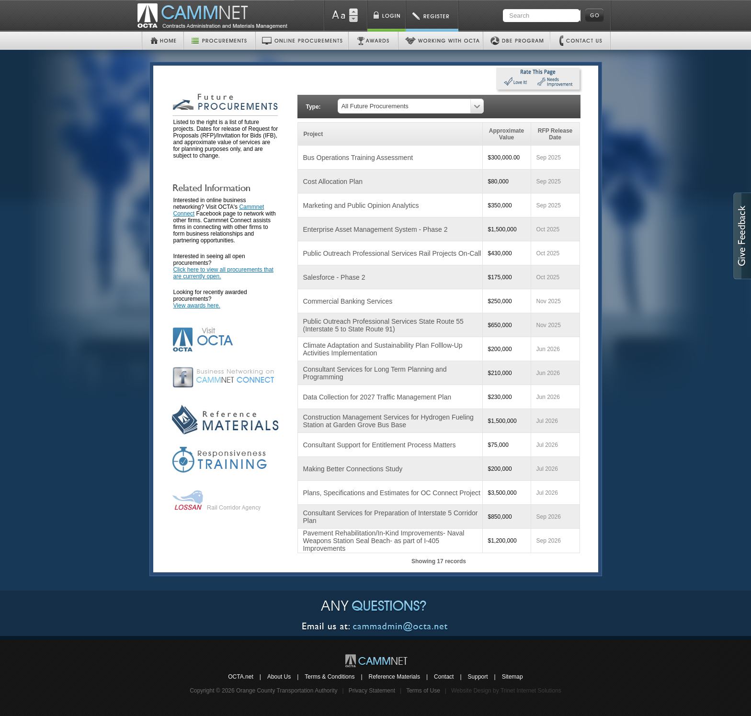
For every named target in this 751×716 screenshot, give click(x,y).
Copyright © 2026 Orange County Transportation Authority (263, 690)
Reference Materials (394, 676)
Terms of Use (423, 690)
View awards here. (197, 305)
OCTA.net (240, 676)
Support (478, 676)
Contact (444, 676)
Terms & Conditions (329, 676)
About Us (279, 676)
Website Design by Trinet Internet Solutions (506, 690)
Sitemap (512, 676)
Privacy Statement (372, 690)
